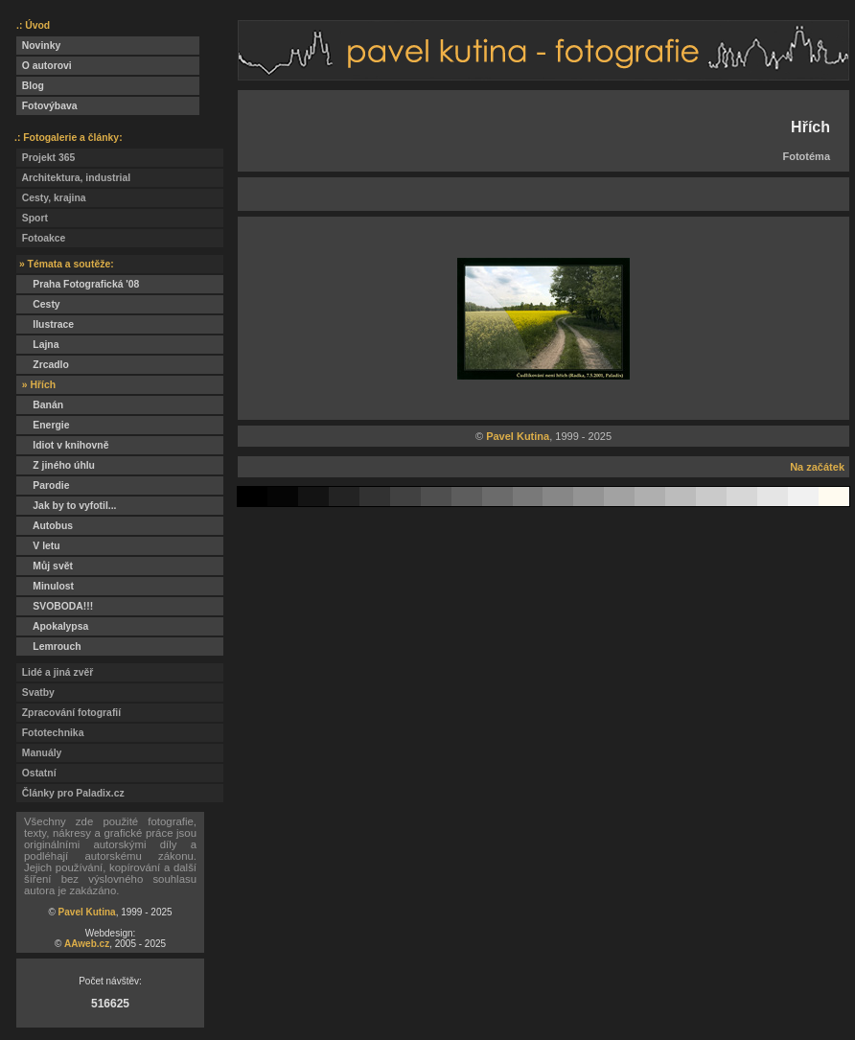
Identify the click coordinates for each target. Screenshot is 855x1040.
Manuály (38, 753)
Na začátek (817, 467)
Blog (30, 86)
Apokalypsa (52, 626)
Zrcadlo (42, 364)
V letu (38, 546)
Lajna (37, 344)
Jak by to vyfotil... (66, 505)
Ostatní (36, 773)
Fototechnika (49, 733)
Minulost (45, 586)
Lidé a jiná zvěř (54, 672)
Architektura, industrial (73, 178)
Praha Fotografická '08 (77, 284)
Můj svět (44, 566)
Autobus (44, 525)
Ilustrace (45, 324)
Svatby (35, 692)
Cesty (38, 304)
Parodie (42, 485)
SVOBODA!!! (54, 606)
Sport (32, 218)
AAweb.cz (86, 943)
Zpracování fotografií (68, 712)
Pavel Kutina (87, 912)
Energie (42, 425)
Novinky (38, 45)
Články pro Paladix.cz (70, 793)
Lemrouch (48, 646)
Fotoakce (40, 238)
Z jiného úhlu (55, 465)
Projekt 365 (45, 157)
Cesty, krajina (51, 198)
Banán (39, 405)
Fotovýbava (47, 106)
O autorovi (44, 65)
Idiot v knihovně (62, 445)
